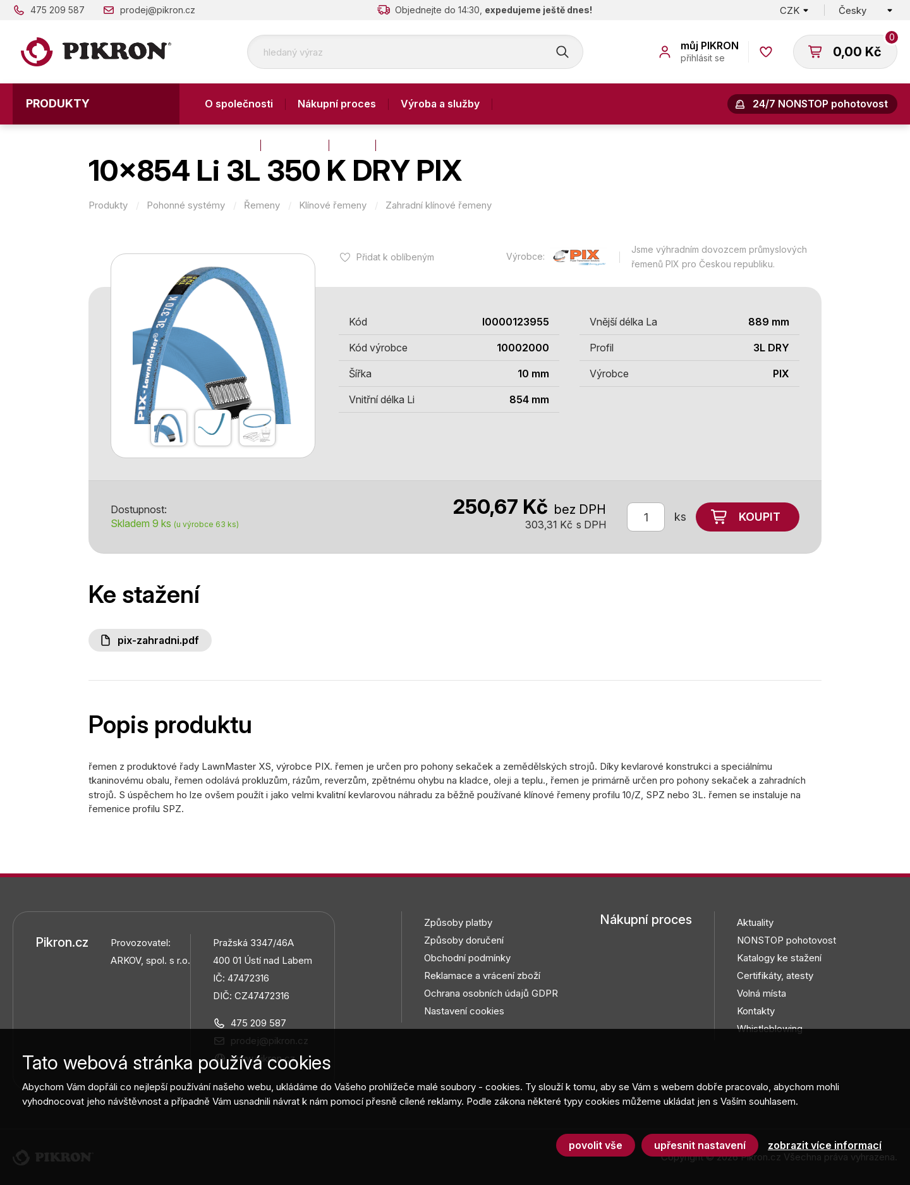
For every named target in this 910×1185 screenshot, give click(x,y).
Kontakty (226, 144)
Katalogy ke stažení (779, 958)
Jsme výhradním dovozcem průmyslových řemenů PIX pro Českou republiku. (719, 256)
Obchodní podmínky (467, 958)
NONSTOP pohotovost (786, 940)
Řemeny (262, 205)
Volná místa (761, 993)
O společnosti (239, 103)
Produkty (58, 103)
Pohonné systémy (186, 205)
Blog (352, 144)
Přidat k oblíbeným (395, 257)
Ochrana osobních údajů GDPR (491, 993)
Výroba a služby (440, 103)
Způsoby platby (458, 922)
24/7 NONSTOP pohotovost (820, 103)
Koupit (759, 516)
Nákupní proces (337, 103)
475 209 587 (57, 9)
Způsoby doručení (464, 940)
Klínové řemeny (333, 205)
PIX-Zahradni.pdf (158, 640)
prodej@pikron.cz (157, 9)
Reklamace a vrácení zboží (482, 975)
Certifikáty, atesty (775, 975)
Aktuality (295, 144)
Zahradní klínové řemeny (438, 205)
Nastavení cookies (464, 1011)
